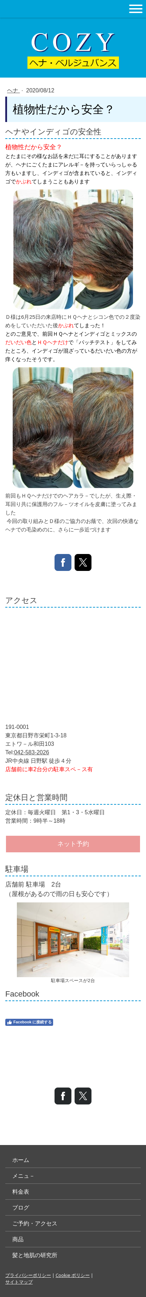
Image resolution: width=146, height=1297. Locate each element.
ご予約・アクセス (34, 1223)
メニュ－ (23, 1176)
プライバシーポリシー (28, 1275)
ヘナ (13, 90)
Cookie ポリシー (73, 1275)
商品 (18, 1239)
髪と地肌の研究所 (34, 1255)
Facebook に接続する (29, 1022)
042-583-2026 (31, 752)
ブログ (20, 1207)
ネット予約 (73, 843)
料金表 (20, 1191)
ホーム (20, 1160)
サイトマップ (19, 1282)
